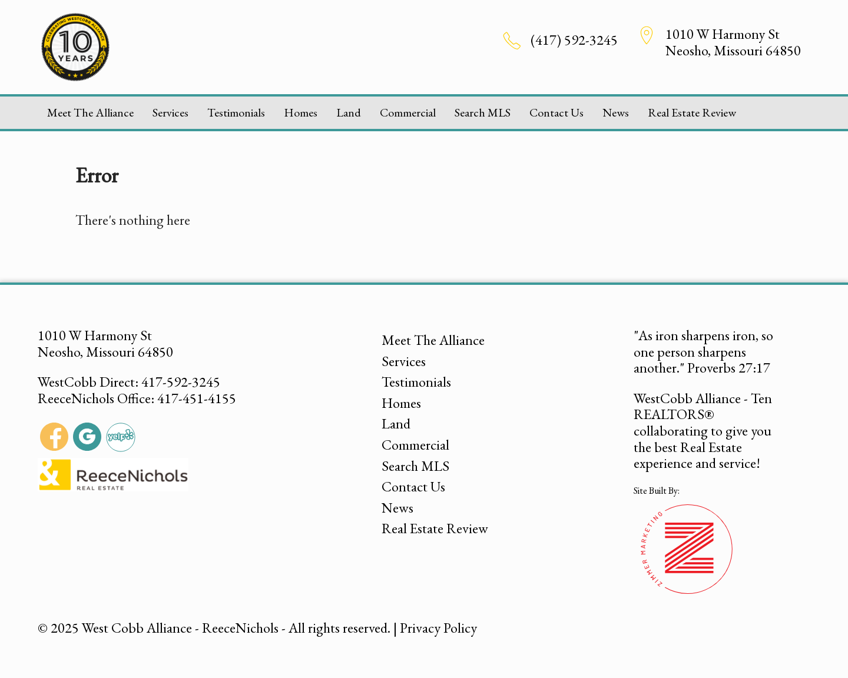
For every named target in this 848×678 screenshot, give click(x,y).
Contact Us (556, 112)
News (615, 112)
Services (170, 112)
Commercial (408, 112)
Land (348, 112)
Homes (300, 112)
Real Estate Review (692, 112)
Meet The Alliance (90, 112)
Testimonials (236, 112)
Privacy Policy (438, 628)
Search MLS (483, 112)
